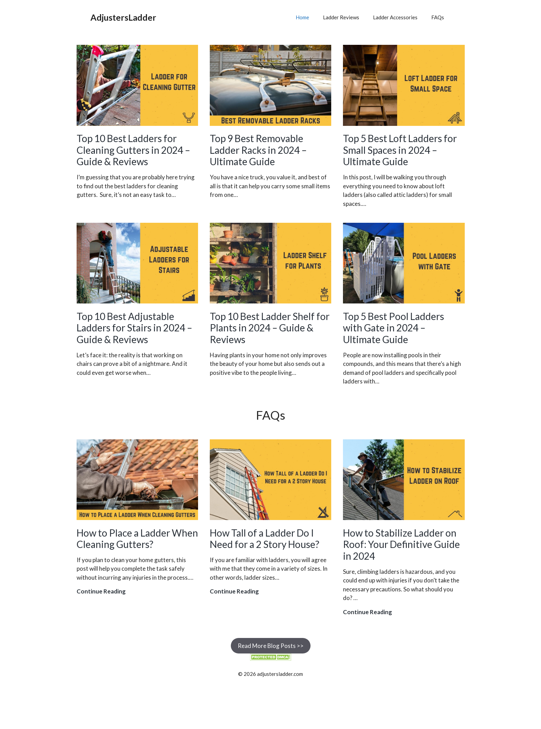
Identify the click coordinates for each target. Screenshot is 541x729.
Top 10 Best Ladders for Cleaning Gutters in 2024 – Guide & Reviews (133, 149)
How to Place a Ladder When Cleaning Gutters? (137, 538)
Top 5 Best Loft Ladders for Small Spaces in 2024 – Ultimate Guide (400, 149)
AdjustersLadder (123, 17)
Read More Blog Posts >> (271, 645)
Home (302, 17)
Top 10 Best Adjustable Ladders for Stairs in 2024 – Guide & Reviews (134, 327)
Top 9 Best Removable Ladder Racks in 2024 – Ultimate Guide (258, 149)
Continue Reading (101, 591)
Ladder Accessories (395, 17)
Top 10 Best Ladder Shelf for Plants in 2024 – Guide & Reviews (269, 327)
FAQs (437, 17)
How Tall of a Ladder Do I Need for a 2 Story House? (264, 538)
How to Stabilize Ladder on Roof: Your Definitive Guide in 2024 (401, 544)
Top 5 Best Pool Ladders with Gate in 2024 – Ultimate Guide (393, 327)
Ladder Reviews (341, 17)
